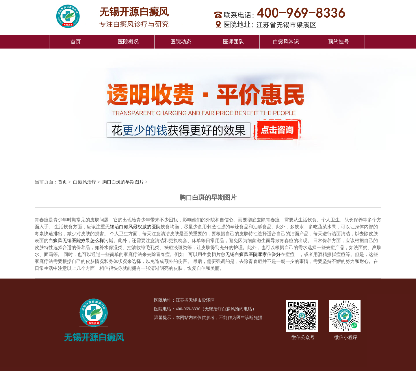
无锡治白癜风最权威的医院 (133, 226)
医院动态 (180, 41)
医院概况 (128, 41)
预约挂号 (338, 41)
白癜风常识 (286, 41)
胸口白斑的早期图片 (123, 181)
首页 (75, 41)
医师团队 (233, 41)
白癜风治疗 (85, 181)
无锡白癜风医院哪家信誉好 (253, 254)
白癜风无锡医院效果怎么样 (76, 240)
